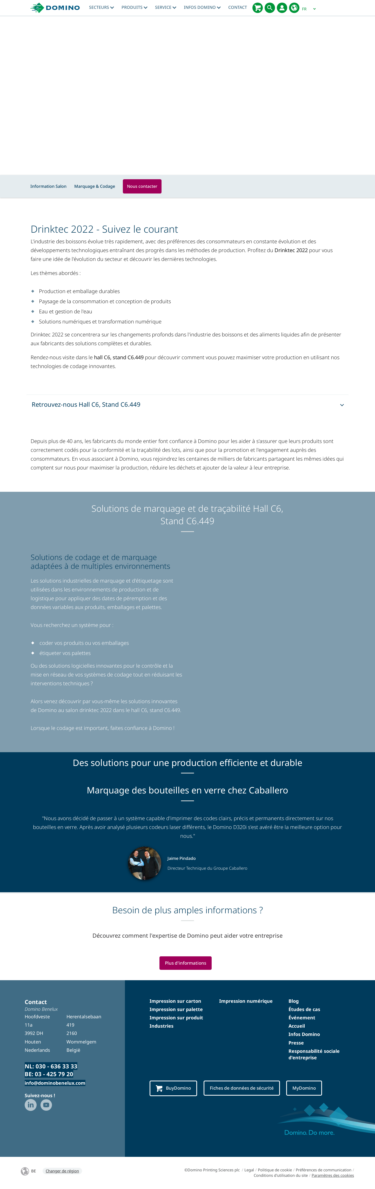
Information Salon (48, 186)
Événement (302, 1018)
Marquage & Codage (94, 186)
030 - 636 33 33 (56, 1066)
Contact (237, 7)
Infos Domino (202, 7)
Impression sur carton (175, 1001)
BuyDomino (174, 1089)
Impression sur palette (176, 1010)
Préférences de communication (323, 1170)
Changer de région (62, 1171)
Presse (296, 1043)
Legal (249, 1170)
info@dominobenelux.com (55, 1083)
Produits (135, 7)
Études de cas (304, 1010)
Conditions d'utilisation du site (281, 1175)
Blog (294, 1001)
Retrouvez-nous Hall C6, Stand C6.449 (86, 404)
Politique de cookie (275, 1170)
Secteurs (101, 7)
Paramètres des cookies (333, 1175)
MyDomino (314, 1089)
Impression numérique (246, 1001)
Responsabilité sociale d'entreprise (314, 1054)
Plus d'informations (185, 963)
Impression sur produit (176, 1018)
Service (165, 7)
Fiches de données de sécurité (247, 1089)
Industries (161, 1027)
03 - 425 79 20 (54, 1075)
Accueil (297, 1027)
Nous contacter (142, 186)
